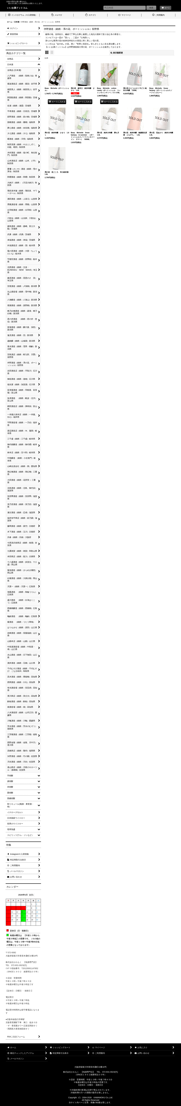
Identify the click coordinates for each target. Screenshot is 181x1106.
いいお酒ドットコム (17, 8)
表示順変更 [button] (116, 53)
